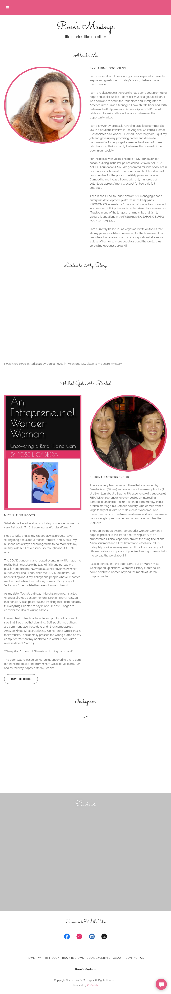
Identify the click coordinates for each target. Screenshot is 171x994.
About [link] (118, 957)
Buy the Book (17, 679)
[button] (7, 7)
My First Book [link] (48, 957)
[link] (85, 28)
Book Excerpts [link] (98, 957)
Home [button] (31, 957)
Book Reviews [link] (73, 957)
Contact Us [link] (135, 957)
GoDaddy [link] (92, 985)
